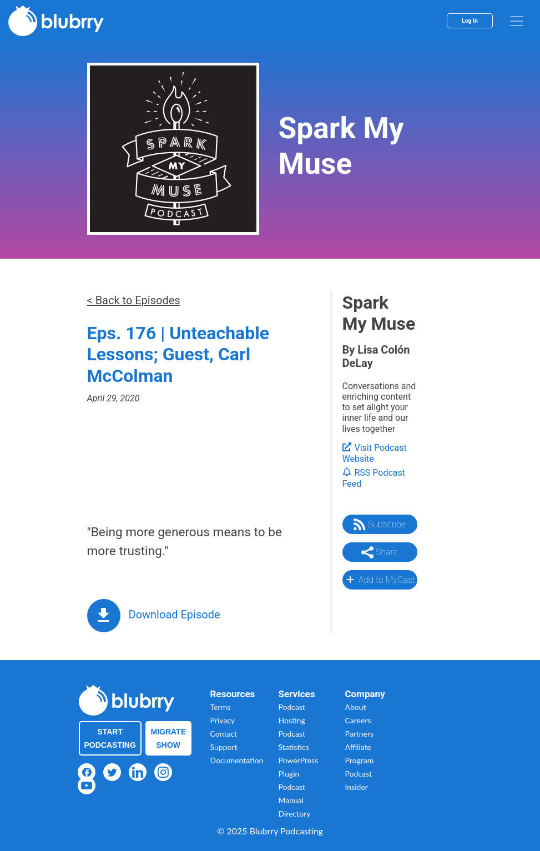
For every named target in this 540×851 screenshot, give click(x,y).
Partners (359, 733)
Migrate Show (168, 738)
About (355, 707)
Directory (295, 813)
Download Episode (174, 614)
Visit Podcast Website (374, 453)
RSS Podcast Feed (374, 478)
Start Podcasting (110, 738)
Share (379, 552)
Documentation (237, 760)
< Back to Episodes (133, 300)
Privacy (222, 720)
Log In (470, 20)
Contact (224, 733)
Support (224, 747)
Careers (358, 720)
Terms (220, 707)
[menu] (517, 21)
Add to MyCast (379, 579)
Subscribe (380, 524)
